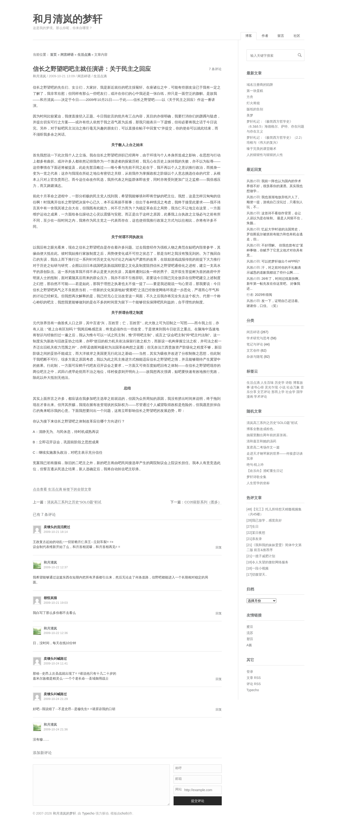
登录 (250, 672)
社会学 (290, 392)
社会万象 (293, 387)
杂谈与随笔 (255, 357)
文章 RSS (254, 678)
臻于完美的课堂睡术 (261, 149)
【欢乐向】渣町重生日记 (265, 471)
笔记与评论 (255, 345)
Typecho (253, 690)
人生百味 (267, 383)
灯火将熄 (253, 103)
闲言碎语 (67, 55)
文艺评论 (263, 392)
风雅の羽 (253, 181)
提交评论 (197, 801)
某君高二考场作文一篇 (263, 447)
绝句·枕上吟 (255, 465)
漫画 (250, 397)
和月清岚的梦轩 (67, 19)
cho (123, 813)
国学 (299, 392)
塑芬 (250, 639)
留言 (280, 36)
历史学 (280, 383)
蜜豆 (250, 627)
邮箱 (178, 779)
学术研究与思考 (258, 339)
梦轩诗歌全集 (256, 477)
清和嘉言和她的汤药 (261, 441)
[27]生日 (253, 527)
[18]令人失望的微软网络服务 (267, 563)
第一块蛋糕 (255, 91)
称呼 (178, 768)
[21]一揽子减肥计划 (261, 556)
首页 (53, 55)
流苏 (250, 633)
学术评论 (260, 397)
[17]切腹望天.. (257, 575)
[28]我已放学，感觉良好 (264, 521)
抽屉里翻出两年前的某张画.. (267, 435)
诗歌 (289, 383)
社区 (296, 36)
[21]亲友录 (254, 539)
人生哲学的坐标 (258, 483)
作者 (263, 36)
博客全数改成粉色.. (261, 429)
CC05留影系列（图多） (203, 502)
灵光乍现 (271, 387)
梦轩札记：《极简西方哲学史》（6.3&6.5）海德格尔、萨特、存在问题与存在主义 (275, 127)
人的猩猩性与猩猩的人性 (265, 155)
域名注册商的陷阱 (260, 85)
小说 (282, 387)
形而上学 (278, 392)
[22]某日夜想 (256, 533)
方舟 (250, 97)
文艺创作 (253, 351)
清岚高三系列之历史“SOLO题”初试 (74, 502)
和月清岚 (39, 76)
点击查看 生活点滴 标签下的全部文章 (62, 490)
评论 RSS (254, 684)
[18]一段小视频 (258, 569)
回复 (219, 547)
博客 (246, 36)
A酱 (249, 645)
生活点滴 (84, 55)
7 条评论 (215, 69)
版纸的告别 (255, 109)
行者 (250, 295)
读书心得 (257, 387)
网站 (178, 789)
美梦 (250, 115)
